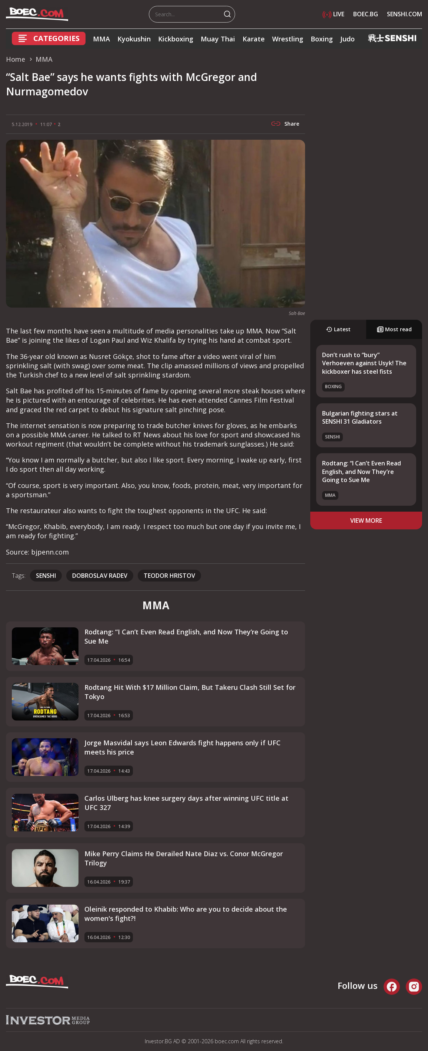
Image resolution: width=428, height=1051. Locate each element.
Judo (347, 38)
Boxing (322, 38)
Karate (254, 38)
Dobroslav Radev (99, 576)
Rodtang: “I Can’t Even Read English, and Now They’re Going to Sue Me (361, 471)
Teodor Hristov (169, 576)
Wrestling (287, 38)
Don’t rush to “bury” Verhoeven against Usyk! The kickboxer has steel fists (364, 363)
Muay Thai (218, 38)
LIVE (333, 14)
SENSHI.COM (404, 14)
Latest (338, 329)
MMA (101, 38)
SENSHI (46, 576)
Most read (394, 329)
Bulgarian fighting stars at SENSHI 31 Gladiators (360, 417)
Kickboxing (175, 38)
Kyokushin (134, 38)
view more (366, 520)
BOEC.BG (365, 14)
